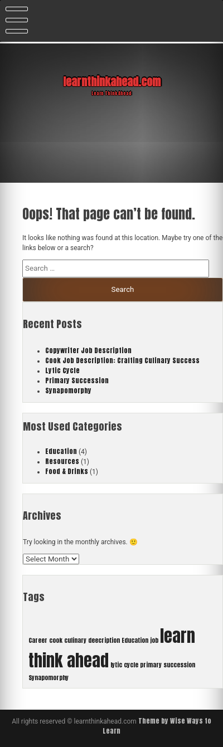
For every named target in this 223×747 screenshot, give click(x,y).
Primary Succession (77, 380)
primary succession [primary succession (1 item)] (167, 665)
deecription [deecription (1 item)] (104, 640)
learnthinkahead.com (112, 81)
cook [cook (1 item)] (55, 640)
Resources (62, 461)
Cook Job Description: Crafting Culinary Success (122, 360)
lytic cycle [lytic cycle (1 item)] (124, 665)
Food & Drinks (66, 471)
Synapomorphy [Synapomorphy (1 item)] (48, 677)
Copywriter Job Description (88, 350)
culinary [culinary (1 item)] (75, 640)
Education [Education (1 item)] (135, 640)
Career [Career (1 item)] (37, 640)
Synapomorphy (68, 390)
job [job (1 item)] (154, 640)
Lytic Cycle (62, 370)
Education (61, 451)
